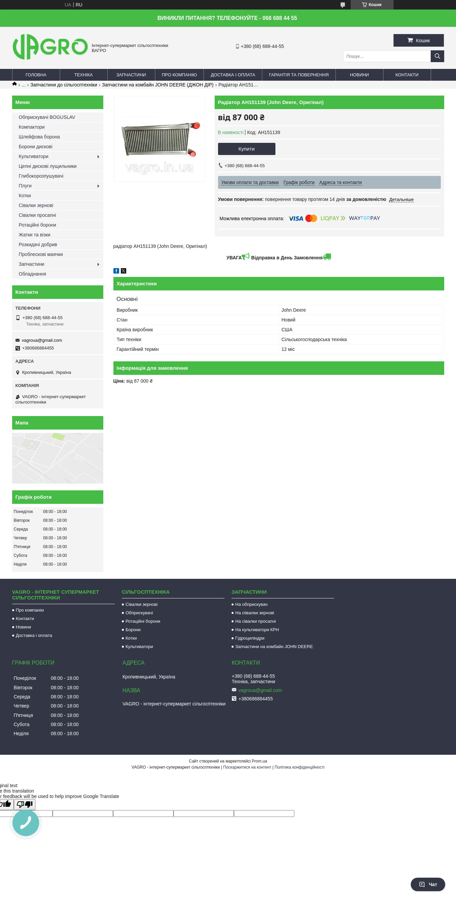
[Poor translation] (24, 804)
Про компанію (179, 74)
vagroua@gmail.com (42, 340)
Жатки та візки (35, 234)
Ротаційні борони (37, 225)
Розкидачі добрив (38, 244)
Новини (359, 74)
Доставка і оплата (233, 74)
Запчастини (131, 74)
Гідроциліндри (249, 638)
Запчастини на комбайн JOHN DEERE (274, 646)
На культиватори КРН (257, 629)
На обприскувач (251, 604)
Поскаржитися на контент (247, 767)
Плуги (25, 185)
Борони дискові (36, 146)
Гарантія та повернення (299, 74)
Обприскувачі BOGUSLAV (47, 117)
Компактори (32, 127)
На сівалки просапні (255, 621)
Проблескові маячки (41, 254)
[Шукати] (437, 56)
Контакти (407, 74)
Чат (428, 884)
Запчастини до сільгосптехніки (63, 84)
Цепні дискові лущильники (48, 166)
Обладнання (32, 274)
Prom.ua (259, 761)
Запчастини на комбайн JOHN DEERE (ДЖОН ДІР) (158, 84)
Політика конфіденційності (300, 767)
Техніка (83, 74)
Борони (133, 629)
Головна (36, 74)
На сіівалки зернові (254, 612)
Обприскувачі (139, 612)
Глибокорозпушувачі (41, 176)
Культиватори (34, 156)
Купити (247, 149)
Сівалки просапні (37, 215)
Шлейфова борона (39, 136)
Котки (25, 195)
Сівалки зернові (36, 205)
